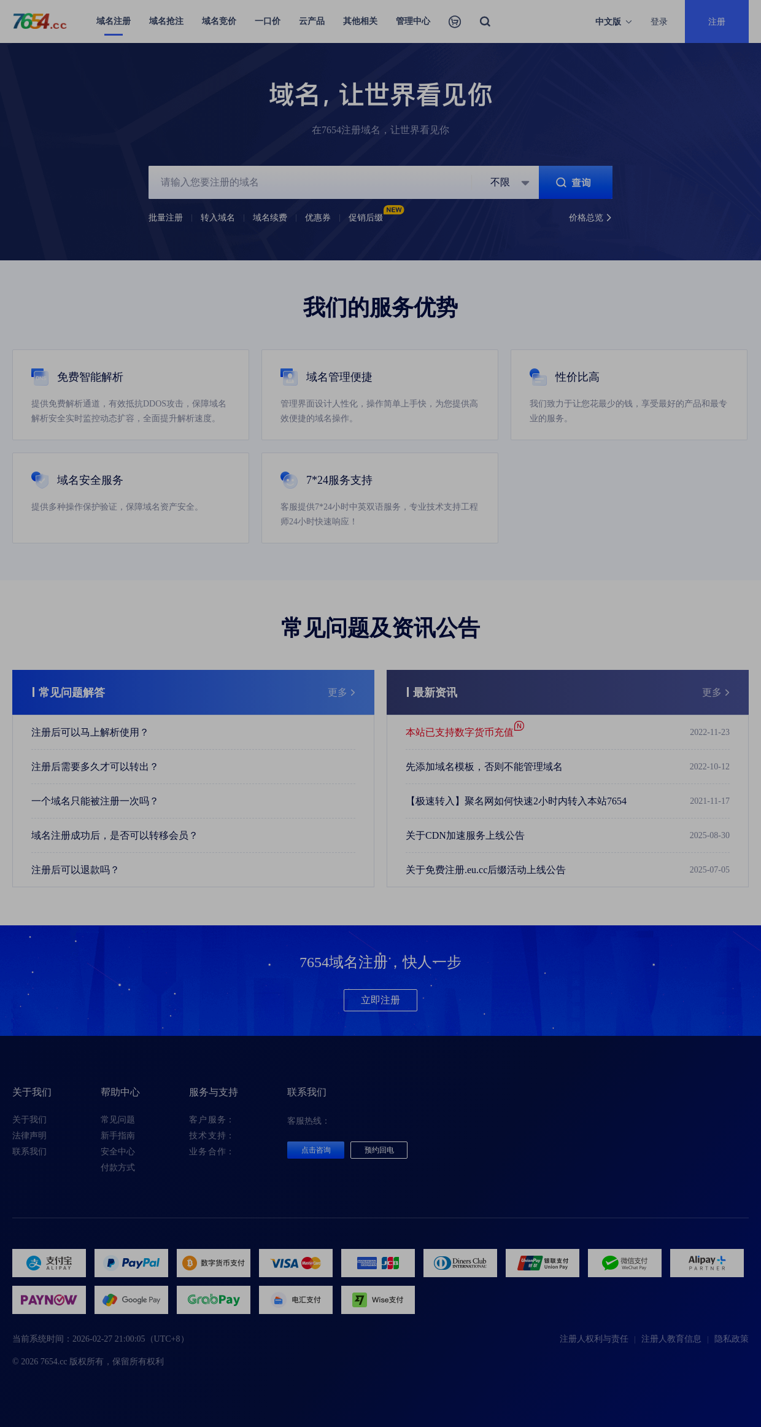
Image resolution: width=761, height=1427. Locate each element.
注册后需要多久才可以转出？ (95, 766)
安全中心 (118, 1151)
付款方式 (118, 1167)
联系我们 (29, 1151)
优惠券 (318, 217)
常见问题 (118, 1119)
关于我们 (29, 1119)
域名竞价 (219, 21)
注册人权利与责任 (594, 1338)
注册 (716, 21)
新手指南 (118, 1135)
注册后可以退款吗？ (75, 870)
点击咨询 (316, 1150)
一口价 (267, 21)
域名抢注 (166, 21)
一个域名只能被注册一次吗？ (95, 801)
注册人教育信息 (671, 1338)
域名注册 (113, 21)
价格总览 (590, 218)
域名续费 (270, 217)
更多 (342, 692)
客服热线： (308, 1121)
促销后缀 (374, 217)
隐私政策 (731, 1338)
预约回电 (379, 1150)
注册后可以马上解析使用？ (90, 732)
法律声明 (29, 1135)
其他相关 (360, 21)
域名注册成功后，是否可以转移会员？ (114, 835)
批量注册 (166, 217)
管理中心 (413, 21)
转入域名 (218, 217)
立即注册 (380, 1000)
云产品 (312, 21)
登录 (659, 21)
